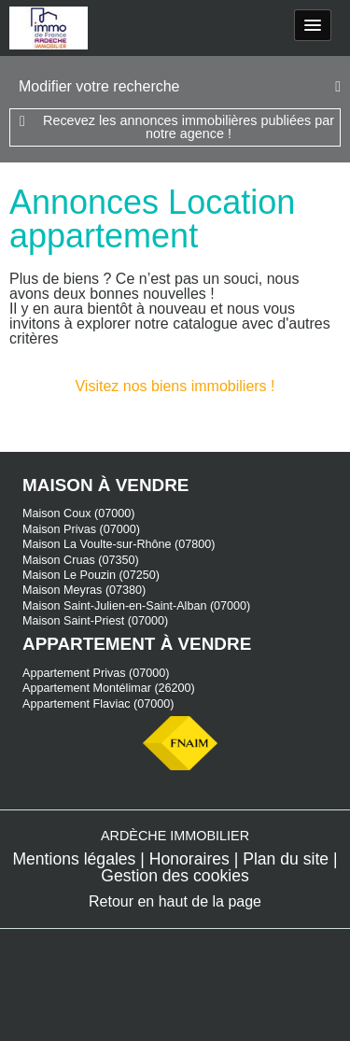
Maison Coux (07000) (78, 513)
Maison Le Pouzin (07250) (91, 575)
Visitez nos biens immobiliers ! (174, 386)
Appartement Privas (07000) (96, 673)
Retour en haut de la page (175, 901)
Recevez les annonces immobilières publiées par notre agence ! (188, 127)
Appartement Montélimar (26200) (108, 688)
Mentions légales (73, 859)
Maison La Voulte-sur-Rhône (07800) (119, 544)
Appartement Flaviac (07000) (98, 703)
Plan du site (286, 859)
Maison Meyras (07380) (84, 590)
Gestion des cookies (174, 875)
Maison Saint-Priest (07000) (95, 620)
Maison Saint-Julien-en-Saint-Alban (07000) (136, 605)
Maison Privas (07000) (81, 529)
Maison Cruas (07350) (80, 560)
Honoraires (189, 859)
